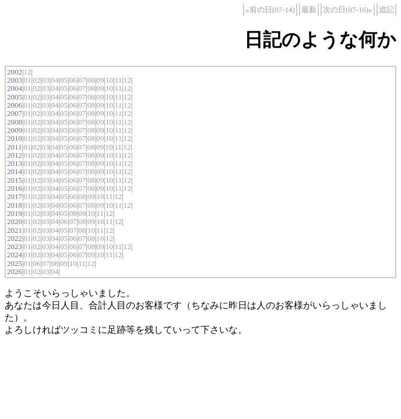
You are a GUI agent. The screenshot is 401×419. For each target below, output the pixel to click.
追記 (386, 9)
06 (73, 80)
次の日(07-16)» (347, 9)
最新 (308, 9)
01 (27, 80)
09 (100, 80)
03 (46, 80)
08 (91, 80)
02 (36, 80)
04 (54, 80)
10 (109, 80)
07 (82, 80)
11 (118, 80)
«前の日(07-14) (270, 9)
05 (64, 80)
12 (27, 72)
